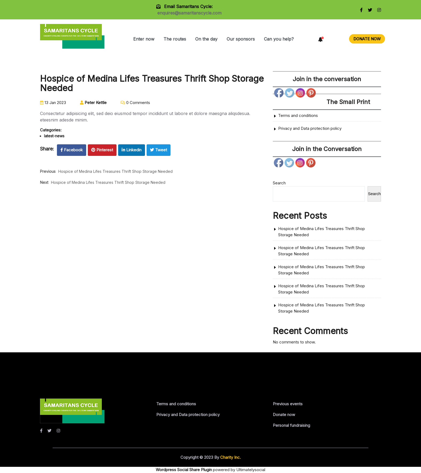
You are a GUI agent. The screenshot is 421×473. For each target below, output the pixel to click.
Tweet (158, 149)
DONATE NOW (367, 38)
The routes (175, 39)
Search (279, 182)
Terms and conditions (298, 115)
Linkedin (131, 149)
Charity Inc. (230, 457)
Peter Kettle (93, 102)
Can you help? (279, 39)
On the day (206, 39)
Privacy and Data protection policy (310, 128)
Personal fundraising (291, 425)
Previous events (288, 403)
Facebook (71, 149)
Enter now (143, 39)
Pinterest (102, 149)
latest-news (54, 136)
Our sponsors (241, 39)
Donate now (284, 414)
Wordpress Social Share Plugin (184, 469)
